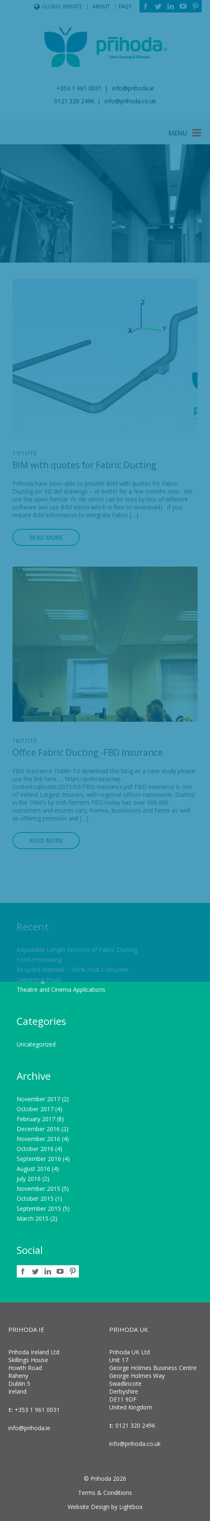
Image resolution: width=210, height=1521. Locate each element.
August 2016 (33, 1169)
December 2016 (38, 1129)
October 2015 (35, 1198)
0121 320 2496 (134, 1425)
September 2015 (39, 1208)
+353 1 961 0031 (36, 1410)
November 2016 (38, 1139)
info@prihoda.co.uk (135, 1444)
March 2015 (33, 1218)
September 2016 (39, 1159)
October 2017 (35, 1109)
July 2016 (29, 1179)
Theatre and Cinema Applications (61, 989)
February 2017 (36, 1119)
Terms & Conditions (105, 1493)
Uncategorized (36, 1044)
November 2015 (38, 1188)
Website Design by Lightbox (105, 1507)
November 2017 (38, 1099)
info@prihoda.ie (29, 1428)
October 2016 (35, 1149)
